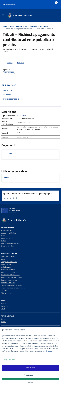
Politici (3, 240)
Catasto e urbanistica (8, 269)
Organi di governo (7, 230)
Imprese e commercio (9, 280)
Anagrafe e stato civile (9, 261)
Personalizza (31, 375)
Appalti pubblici (6, 264)
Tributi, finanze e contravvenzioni (13, 288)
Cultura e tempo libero (9, 272)
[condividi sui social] (8, 63)
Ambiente (4, 259)
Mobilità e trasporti (8, 282)
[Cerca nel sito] (55, 15)
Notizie (3, 303)
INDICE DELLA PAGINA (30, 85)
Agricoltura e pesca (8, 256)
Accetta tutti (30, 367)
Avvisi (3, 308)
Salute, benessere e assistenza (12, 285)
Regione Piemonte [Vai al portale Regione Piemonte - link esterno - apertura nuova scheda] (9, 4)
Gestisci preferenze (11, 359)
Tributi (6, 177)
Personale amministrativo (10, 243)
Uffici (3, 235)
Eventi (3, 321)
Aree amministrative (8, 233)
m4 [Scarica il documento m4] (10, 153)
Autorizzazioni (6, 267)
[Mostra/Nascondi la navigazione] (2, 15)
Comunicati (5, 306)
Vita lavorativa (6, 293)
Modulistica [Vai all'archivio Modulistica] (22, 116)
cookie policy (47, 351)
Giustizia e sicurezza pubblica (11, 277)
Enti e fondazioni (7, 238)
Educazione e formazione (10, 274)
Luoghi (3, 319)
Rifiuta (30, 382)
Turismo (4, 290)
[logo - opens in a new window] (31, 390)
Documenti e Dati (7, 246)
